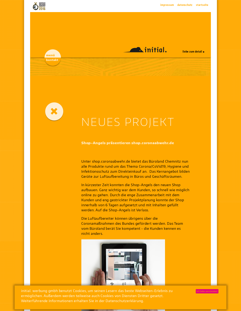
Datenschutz (184, 5)
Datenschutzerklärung (124, 301)
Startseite (202, 5)
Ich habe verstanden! (207, 291)
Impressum (167, 5)
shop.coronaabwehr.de (111, 161)
